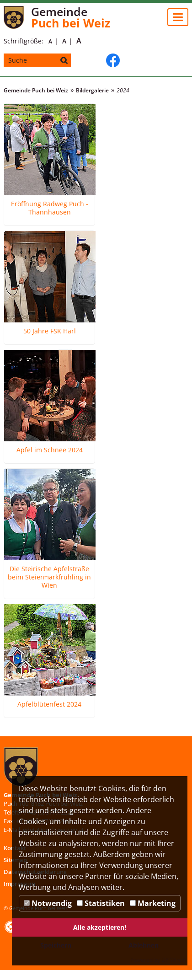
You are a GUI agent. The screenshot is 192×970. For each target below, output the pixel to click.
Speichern (55, 945)
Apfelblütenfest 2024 (49, 704)
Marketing (153, 903)
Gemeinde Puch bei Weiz (36, 90)
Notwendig (48, 903)
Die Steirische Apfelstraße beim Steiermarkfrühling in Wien (49, 577)
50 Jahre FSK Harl (49, 331)
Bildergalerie (92, 90)
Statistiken (101, 903)
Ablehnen (143, 945)
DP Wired (173, 960)
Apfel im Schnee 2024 (49, 450)
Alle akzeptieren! (99, 927)
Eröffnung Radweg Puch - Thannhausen (49, 208)
